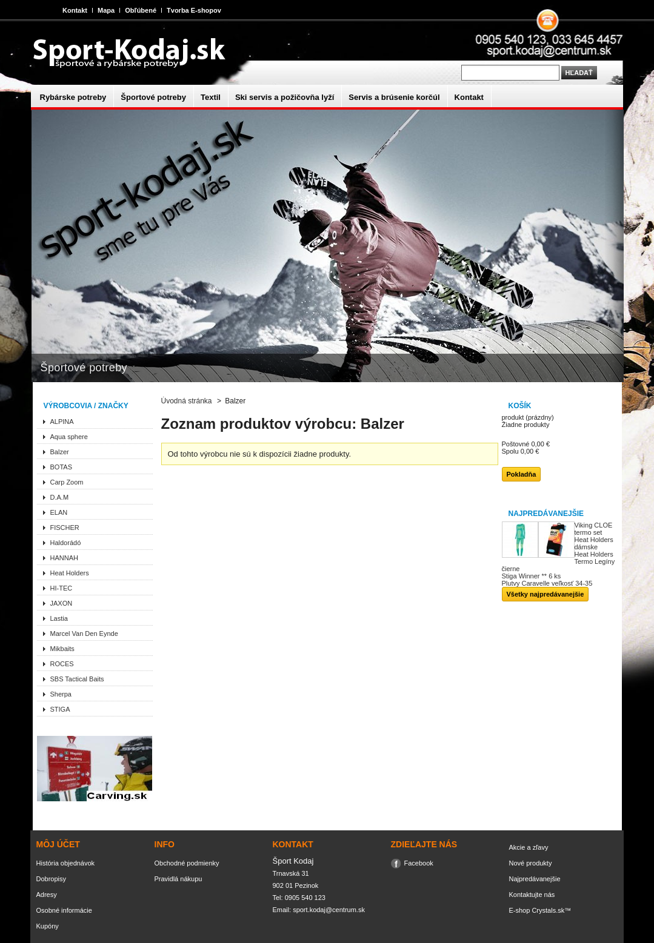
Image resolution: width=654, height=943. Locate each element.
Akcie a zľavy (529, 847)
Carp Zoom (67, 482)
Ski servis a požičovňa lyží (284, 97)
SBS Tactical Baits (77, 679)
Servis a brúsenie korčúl (394, 97)
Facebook (418, 863)
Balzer (59, 451)
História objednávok (65, 863)
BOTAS (61, 467)
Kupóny (47, 926)
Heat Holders (69, 573)
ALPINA (62, 421)
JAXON (61, 603)
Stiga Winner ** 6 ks (531, 576)
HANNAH (64, 557)
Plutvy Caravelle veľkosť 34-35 (547, 583)
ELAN (59, 512)
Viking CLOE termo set (594, 528)
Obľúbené (140, 10)
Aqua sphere (69, 436)
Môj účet (58, 844)
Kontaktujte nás (532, 894)
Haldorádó (65, 542)
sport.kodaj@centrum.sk (329, 909)
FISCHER (64, 527)
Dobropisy (51, 878)
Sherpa (61, 694)
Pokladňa (521, 474)
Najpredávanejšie (546, 513)
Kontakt (74, 10)
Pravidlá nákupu (178, 878)
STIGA (60, 709)
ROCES (62, 663)
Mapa (106, 10)
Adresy (46, 894)
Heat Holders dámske (594, 543)
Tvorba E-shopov (194, 10)
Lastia (59, 618)
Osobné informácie (64, 910)
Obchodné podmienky (187, 863)
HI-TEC (61, 588)
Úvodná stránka (186, 401)
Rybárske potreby (73, 97)
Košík (520, 406)
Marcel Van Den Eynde (84, 633)
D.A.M (59, 497)
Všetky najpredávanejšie (545, 594)
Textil (211, 97)
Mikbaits (62, 648)
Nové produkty (530, 863)
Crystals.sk (548, 910)
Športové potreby (153, 97)
